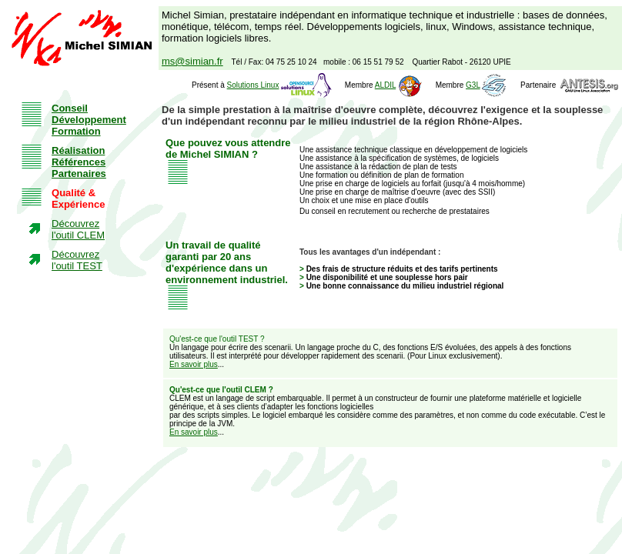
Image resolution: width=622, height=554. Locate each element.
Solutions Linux (253, 85)
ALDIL (385, 85)
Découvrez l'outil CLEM (78, 229)
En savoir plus (193, 364)
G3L (473, 85)
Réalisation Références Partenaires (79, 162)
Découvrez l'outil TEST (77, 260)
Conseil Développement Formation (89, 119)
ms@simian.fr (192, 61)
